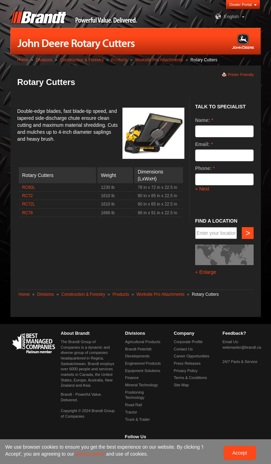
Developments (137, 356)
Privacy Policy (186, 371)
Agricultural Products (143, 342)
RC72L (28, 204)
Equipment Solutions (142, 371)
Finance (132, 378)
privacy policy (90, 454)
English (226, 16)
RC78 (27, 212)
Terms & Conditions (190, 378)
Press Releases (187, 363)
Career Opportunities (191, 356)
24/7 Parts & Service (240, 361)
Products (119, 59)
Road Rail (133, 405)
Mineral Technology (141, 385)
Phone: (203, 168)
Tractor (131, 412)
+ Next (202, 189)
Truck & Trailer (137, 419)
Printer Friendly (241, 74)
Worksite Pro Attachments (159, 59)
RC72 (27, 195)
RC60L (28, 187)
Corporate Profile (188, 342)
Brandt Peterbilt (138, 349)
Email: (202, 144)
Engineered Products (143, 363)
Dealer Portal (241, 4)
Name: (202, 120)
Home (23, 59)
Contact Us (183, 349)
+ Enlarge (205, 272)
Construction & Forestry (82, 59)
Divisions (44, 59)
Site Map (181, 385)
